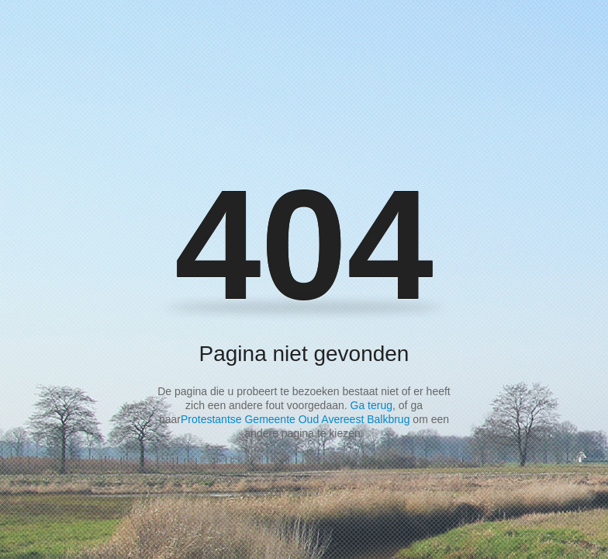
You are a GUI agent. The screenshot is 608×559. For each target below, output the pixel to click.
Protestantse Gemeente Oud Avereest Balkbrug (295, 419)
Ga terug (371, 405)
